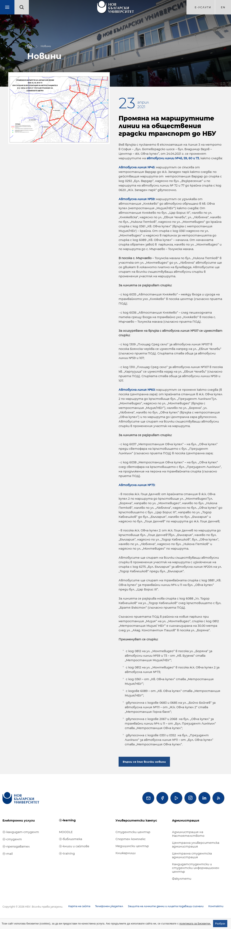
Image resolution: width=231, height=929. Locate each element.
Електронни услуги (18, 820)
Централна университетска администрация (195, 844)
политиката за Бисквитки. (195, 923)
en (223, 7)
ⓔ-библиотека (70, 839)
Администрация (185, 820)
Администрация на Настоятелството (188, 834)
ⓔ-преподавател (16, 846)
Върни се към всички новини (144, 761)
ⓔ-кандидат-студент (20, 832)
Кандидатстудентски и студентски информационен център (195, 868)
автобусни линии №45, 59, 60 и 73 (173, 158)
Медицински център (132, 846)
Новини (46, 45)
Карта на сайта (79, 906)
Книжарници (126, 853)
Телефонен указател (109, 906)
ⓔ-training (67, 853)
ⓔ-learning (67, 820)
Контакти (215, 906)
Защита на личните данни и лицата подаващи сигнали (166, 906)
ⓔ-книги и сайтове (74, 846)
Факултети (181, 879)
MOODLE (66, 832)
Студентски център (133, 832)
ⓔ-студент (12, 839)
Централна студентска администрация (192, 855)
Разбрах (220, 923)
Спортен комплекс (131, 839)
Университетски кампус (136, 820)
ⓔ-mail (7, 854)
